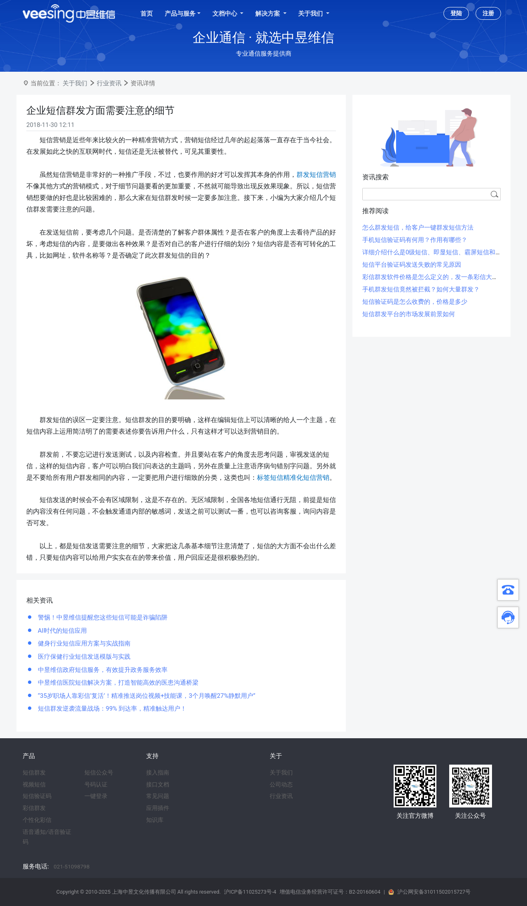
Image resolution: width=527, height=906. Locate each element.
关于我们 (75, 83)
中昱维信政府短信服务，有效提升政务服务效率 (102, 670)
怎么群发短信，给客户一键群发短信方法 (417, 227)
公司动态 (281, 784)
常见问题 (157, 796)
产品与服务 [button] (180, 13)
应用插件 (157, 808)
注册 (488, 13)
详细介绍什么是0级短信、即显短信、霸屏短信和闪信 (435, 252)
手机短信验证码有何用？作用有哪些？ (414, 240)
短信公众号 (98, 772)
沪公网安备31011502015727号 (434, 892)
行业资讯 (109, 83)
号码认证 (95, 784)
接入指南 (157, 772)
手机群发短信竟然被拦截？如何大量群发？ (421, 289)
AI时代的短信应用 (61, 630)
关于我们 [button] (311, 13)
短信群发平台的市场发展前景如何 (408, 314)
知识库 (154, 820)
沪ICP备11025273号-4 (250, 892)
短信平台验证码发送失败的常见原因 (411, 264)
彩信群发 (34, 808)
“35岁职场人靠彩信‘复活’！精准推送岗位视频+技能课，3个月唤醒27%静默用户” (145, 695)
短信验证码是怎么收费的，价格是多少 (414, 301)
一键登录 (95, 796)
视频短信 (34, 784)
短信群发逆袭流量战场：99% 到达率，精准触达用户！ (111, 708)
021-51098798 (71, 866)
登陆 (456, 13)
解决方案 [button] (268, 13)
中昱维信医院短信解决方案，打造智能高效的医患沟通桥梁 (117, 682)
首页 (146, 13)
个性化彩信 (37, 820)
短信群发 (34, 772)
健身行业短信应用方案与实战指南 (83, 643)
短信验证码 (37, 796)
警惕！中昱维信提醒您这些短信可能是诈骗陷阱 (102, 617)
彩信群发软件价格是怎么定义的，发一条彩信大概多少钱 (439, 277)
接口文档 (157, 784)
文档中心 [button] (225, 13)
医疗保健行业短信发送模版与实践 (83, 656)
